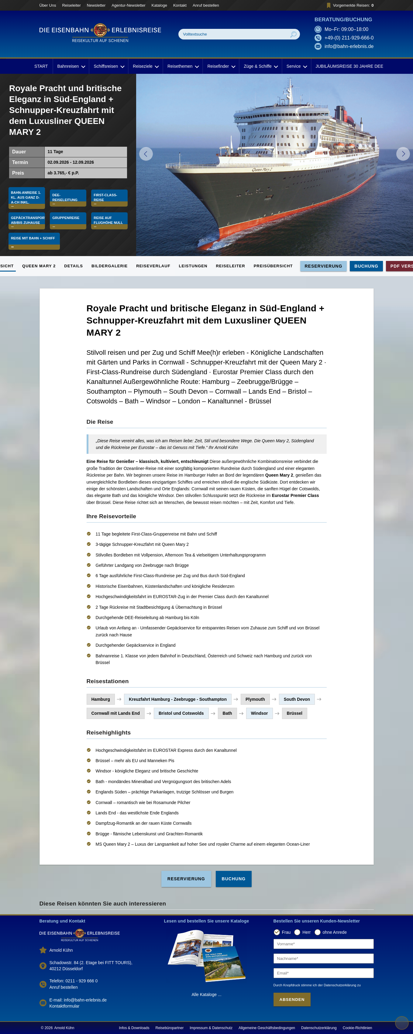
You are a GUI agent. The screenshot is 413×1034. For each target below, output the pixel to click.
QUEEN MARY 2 (39, 266)
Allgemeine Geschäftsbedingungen (267, 1028)
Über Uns (48, 5)
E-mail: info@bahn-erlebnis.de (78, 1000)
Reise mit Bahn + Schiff (34, 245)
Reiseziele (145, 66)
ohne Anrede (335, 932)
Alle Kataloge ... (206, 994)
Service (296, 66)
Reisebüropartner (169, 1028)
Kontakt (180, 5)
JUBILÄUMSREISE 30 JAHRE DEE (350, 66)
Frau (286, 932)
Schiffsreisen (108, 66)
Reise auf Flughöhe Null (109, 222)
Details (73, 266)
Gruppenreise (66, 220)
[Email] (324, 973)
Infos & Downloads (134, 1028)
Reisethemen (182, 66)
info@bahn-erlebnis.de (349, 46)
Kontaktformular (65, 1006)
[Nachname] (324, 959)
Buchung (366, 266)
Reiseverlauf (153, 266)
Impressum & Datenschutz (211, 1028)
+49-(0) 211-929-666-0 (349, 37)
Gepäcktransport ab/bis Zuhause (28, 222)
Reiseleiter (71, 5)
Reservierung (323, 266)
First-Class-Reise (106, 195)
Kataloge (159, 5)
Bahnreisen (70, 66)
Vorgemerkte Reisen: (349, 5)
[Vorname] (324, 944)
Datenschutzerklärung (319, 1028)
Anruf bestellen (206, 5)
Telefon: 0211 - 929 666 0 (74, 980)
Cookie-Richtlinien (357, 1028)
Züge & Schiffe (260, 66)
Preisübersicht (273, 266)
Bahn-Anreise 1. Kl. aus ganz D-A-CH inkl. (26, 195)
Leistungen (193, 266)
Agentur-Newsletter (128, 5)
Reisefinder (220, 66)
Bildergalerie (109, 266)
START (41, 66)
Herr (306, 932)
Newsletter (96, 5)
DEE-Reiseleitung (65, 195)
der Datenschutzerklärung (337, 985)
